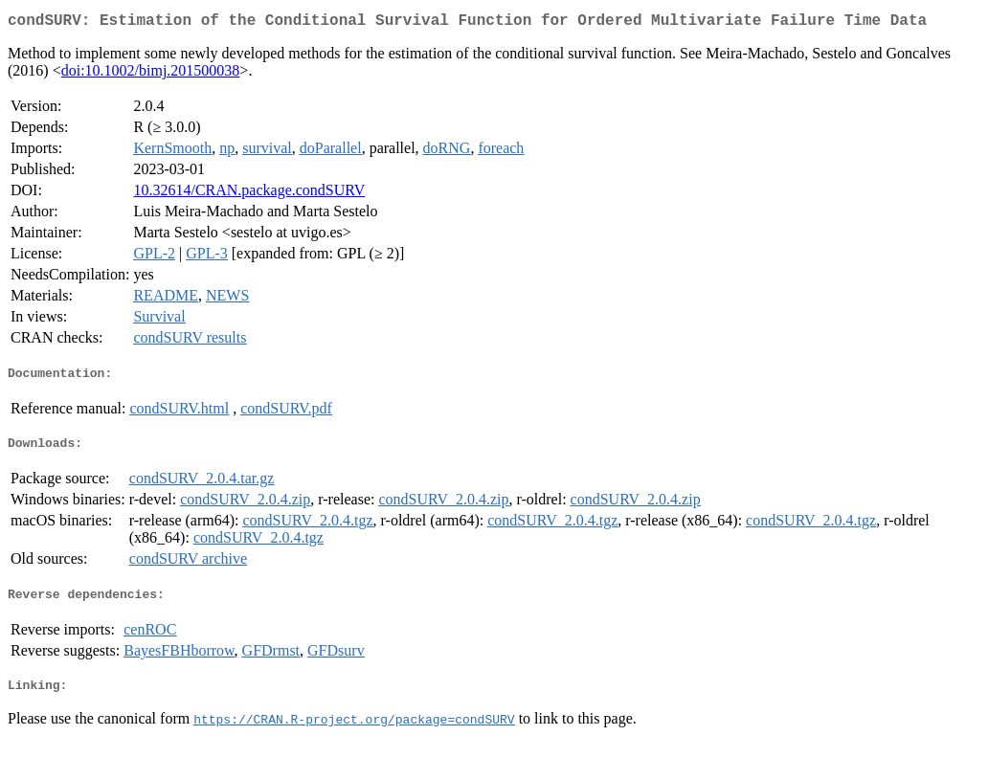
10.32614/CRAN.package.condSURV (249, 194)
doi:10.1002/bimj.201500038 (150, 74)
